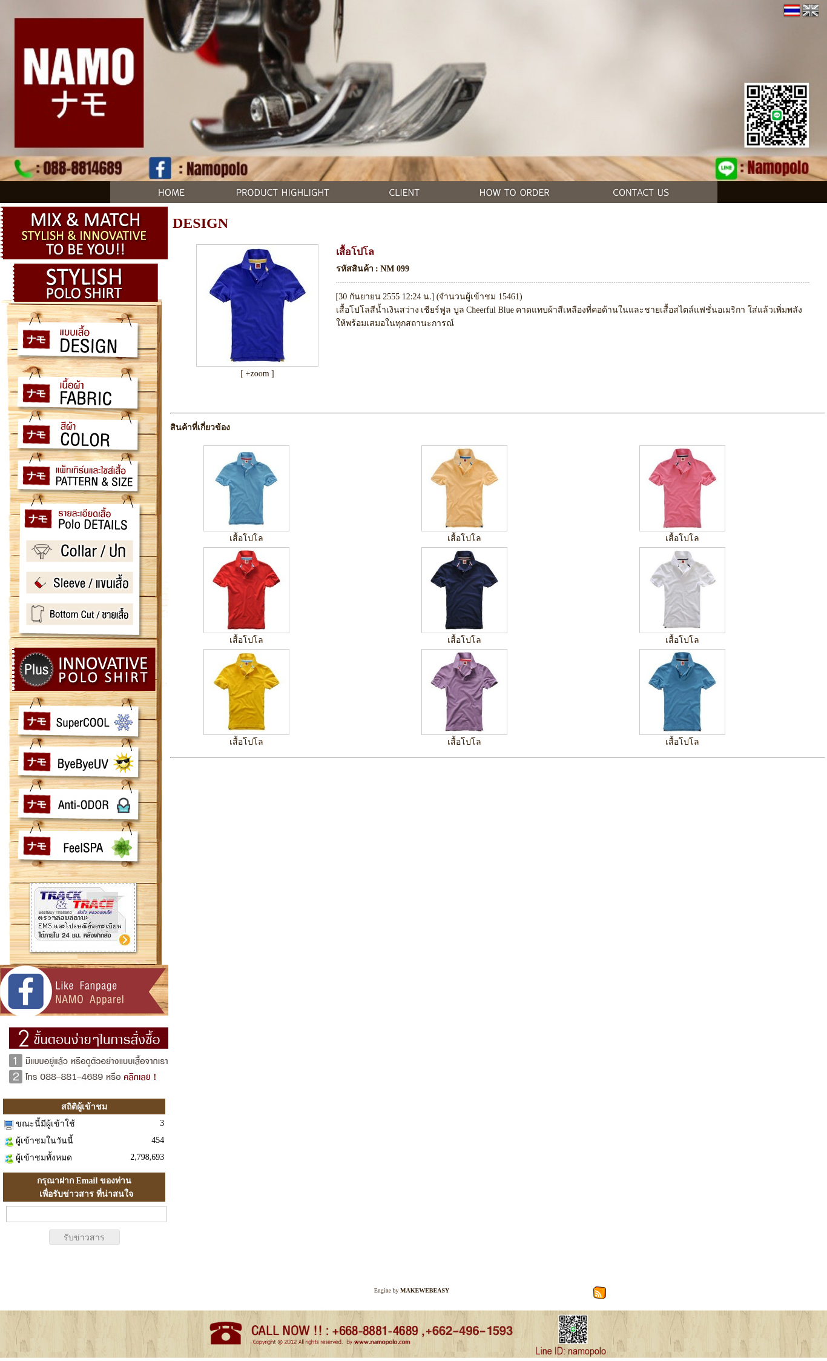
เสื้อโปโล (246, 538)
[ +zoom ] (257, 373)
